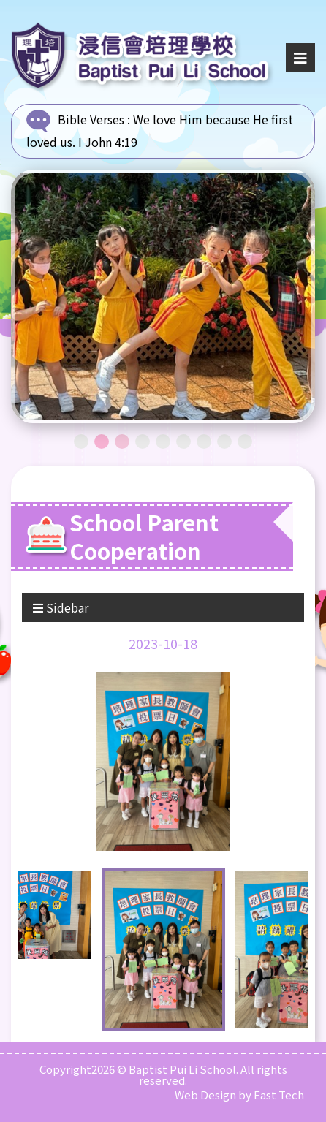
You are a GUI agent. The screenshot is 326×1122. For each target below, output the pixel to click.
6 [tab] (183, 441)
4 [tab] (142, 441)
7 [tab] (204, 441)
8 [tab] (224, 441)
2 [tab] (101, 441)
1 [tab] (81, 441)
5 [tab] (163, 441)
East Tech (279, 1094)
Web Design (205, 1094)
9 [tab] (245, 441)
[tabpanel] (163, 296)
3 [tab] (122, 441)
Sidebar (60, 607)
